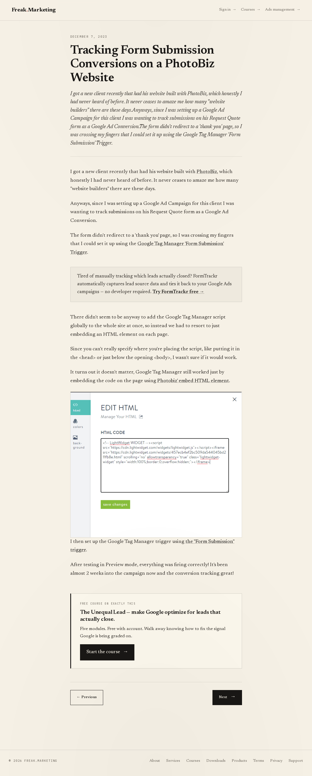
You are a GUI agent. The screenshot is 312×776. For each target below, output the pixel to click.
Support (296, 761)
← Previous (87, 697)
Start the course (107, 651)
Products (239, 761)
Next (227, 696)
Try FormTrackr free (178, 292)
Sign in (227, 9)
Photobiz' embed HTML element (193, 381)
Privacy (276, 761)
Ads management (283, 9)
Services (173, 761)
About (154, 761)
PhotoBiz (207, 171)
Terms (258, 761)
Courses (251, 9)
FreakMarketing (34, 10)
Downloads (216, 761)
